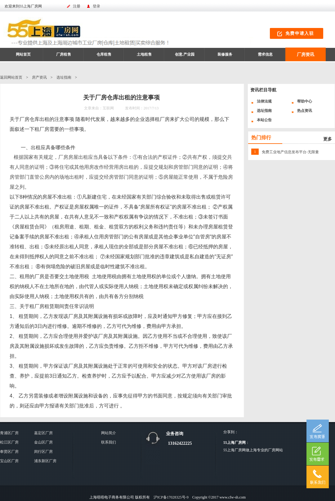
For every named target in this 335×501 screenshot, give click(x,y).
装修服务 (224, 54)
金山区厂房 (43, 442)
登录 (96, 6)
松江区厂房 (9, 442)
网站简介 (108, 433)
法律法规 (264, 101)
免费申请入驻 (299, 33)
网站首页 (23, 54)
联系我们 (108, 442)
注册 (76, 6)
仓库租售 (103, 54)
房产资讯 (39, 77)
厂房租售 (63, 54)
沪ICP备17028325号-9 (171, 497)
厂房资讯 (305, 54)
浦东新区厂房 (45, 461)
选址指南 (63, 77)
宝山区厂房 (9, 461)
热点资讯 (304, 110)
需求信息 (265, 54)
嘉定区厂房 (43, 433)
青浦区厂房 (9, 433)
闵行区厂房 (43, 451)
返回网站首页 (11, 77)
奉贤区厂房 (9, 451)
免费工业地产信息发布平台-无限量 (290, 152)
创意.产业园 (184, 54)
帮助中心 (304, 101)
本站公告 (264, 120)
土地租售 (144, 54)
